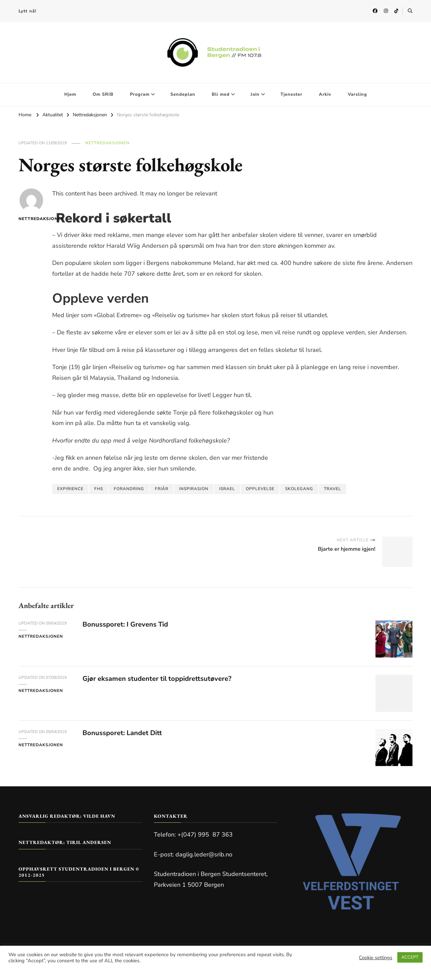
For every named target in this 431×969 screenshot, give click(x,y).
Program (140, 94)
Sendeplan (182, 94)
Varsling (357, 94)
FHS (98, 488)
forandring (129, 488)
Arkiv (325, 94)
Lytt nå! (27, 11)
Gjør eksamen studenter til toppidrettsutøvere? (156, 678)
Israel (227, 488)
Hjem (70, 94)
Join (255, 94)
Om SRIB (103, 94)
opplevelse (260, 488)
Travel (332, 488)
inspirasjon (193, 488)
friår (161, 488)
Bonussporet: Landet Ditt (122, 732)
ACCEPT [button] (410, 957)
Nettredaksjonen (107, 143)
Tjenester (291, 94)
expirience (70, 488)
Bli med (221, 94)
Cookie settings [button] (375, 958)
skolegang (299, 488)
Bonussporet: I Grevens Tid (125, 624)
